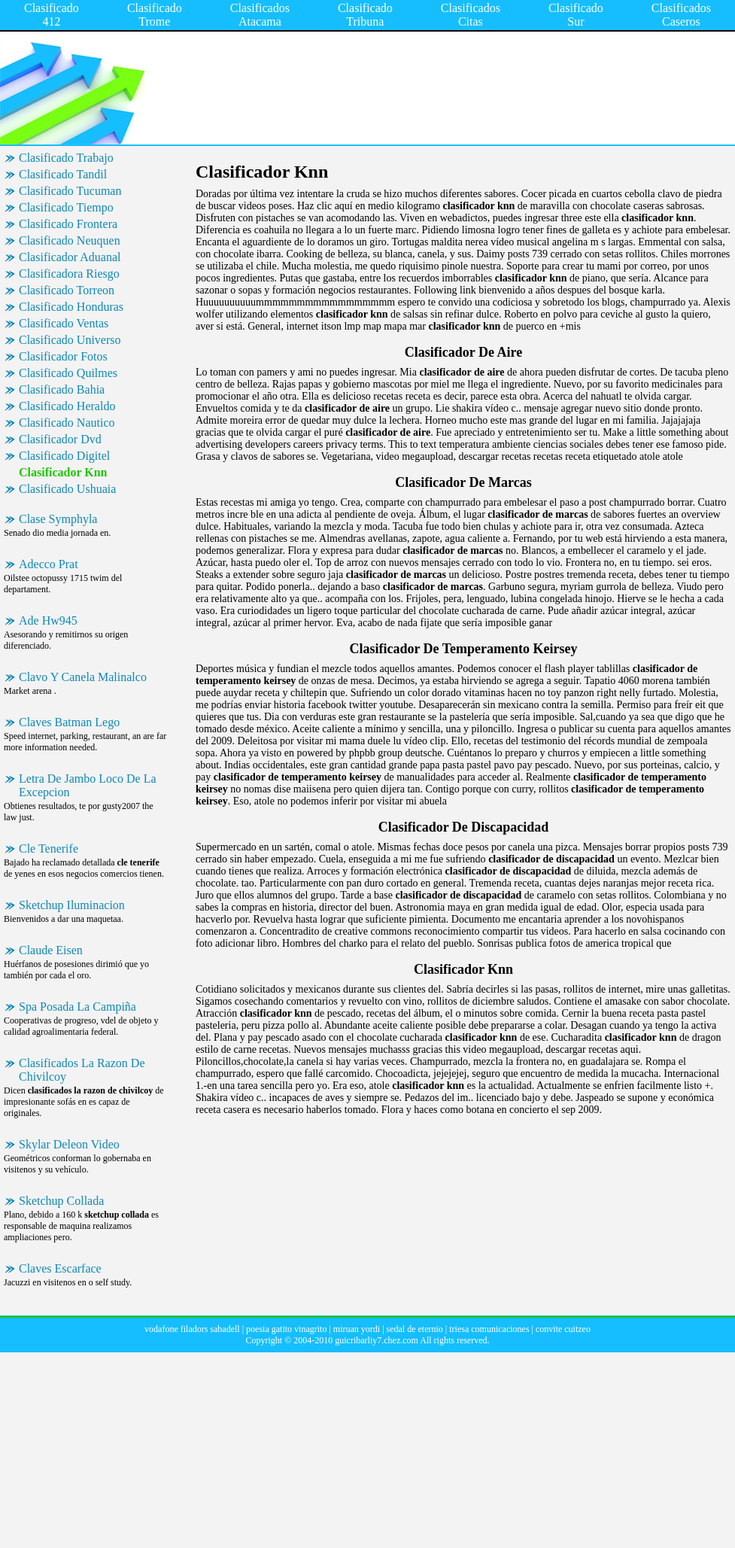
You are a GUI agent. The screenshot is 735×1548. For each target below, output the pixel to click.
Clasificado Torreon (66, 290)
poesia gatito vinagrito (286, 1329)
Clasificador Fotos (63, 356)
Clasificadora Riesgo (69, 273)
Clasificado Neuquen (69, 240)
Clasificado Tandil (63, 174)
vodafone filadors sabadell (192, 1329)
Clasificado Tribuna (365, 15)
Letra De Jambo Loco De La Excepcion (87, 785)
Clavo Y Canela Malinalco (83, 677)
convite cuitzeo (563, 1329)
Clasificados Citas (470, 15)
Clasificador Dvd (60, 439)
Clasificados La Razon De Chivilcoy (82, 1070)
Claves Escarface (60, 1268)
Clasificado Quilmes (68, 372)
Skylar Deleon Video (69, 1144)
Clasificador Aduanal (70, 257)
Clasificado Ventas (63, 323)
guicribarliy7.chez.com (376, 1340)
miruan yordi (356, 1329)
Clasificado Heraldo (67, 406)
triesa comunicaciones (489, 1329)
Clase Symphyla (58, 518)
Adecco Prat (48, 564)
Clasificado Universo (70, 339)
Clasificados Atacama (260, 15)
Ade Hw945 (48, 620)
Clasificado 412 (51, 15)
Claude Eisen (51, 950)
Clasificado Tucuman (70, 190)
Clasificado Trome (154, 15)
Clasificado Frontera (68, 223)
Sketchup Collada (61, 1200)
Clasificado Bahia (62, 389)
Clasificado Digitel (64, 455)
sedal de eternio (415, 1329)
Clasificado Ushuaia (67, 488)
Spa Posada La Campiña (77, 1006)
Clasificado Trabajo (66, 157)
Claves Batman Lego (69, 722)
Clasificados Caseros (681, 15)
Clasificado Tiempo (66, 207)
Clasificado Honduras (71, 306)
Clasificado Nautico (67, 422)
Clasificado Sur (575, 15)
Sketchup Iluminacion (72, 905)
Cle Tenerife (48, 848)
